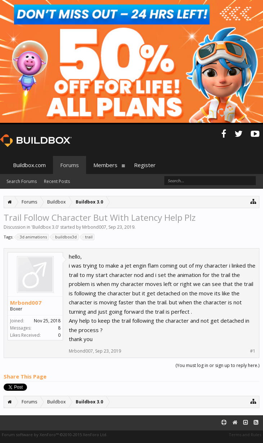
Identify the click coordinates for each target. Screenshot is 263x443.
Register (145, 165)
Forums (69, 165)
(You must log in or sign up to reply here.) (217, 365)
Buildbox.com (29, 165)
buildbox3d (65, 237)
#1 (252, 351)
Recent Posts (57, 181)
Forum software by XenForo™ (54, 434)
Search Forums (21, 181)
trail (88, 237)
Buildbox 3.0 (45, 227)
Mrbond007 (94, 227)
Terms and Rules (245, 434)
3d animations (32, 237)
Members (105, 165)
